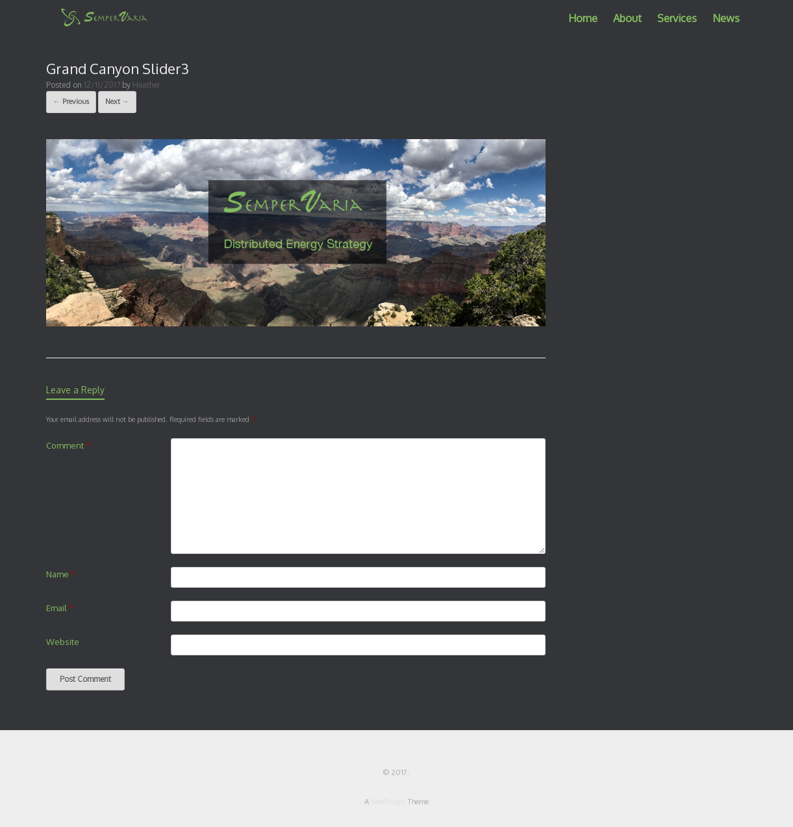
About (627, 18)
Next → (117, 101)
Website (62, 642)
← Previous (71, 101)
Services (677, 18)
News (726, 18)
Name (60, 574)
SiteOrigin (388, 801)
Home (583, 18)
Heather (146, 85)
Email (59, 608)
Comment (68, 445)
